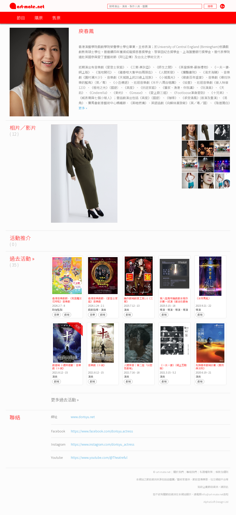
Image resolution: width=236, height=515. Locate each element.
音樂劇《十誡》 (97, 365)
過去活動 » (22, 258)
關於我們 (178, 472)
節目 (21, 18)
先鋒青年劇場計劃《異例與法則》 (210, 366)
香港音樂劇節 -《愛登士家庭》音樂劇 (103, 299)
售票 (56, 18)
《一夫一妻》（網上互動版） (173, 366)
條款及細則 (222, 472)
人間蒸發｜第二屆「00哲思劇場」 (138, 366)
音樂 (56, 314)
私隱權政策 (206, 472)
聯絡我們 (192, 472)
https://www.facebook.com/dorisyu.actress (102, 431)
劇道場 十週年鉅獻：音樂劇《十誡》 (66, 366)
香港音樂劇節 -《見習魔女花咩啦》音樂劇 (67, 299)
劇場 (66, 314)
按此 (225, 487)
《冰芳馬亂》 (203, 298)
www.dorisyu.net (83, 416)
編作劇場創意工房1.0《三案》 (138, 299)
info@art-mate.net (212, 494)
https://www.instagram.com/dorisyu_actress (102, 444)
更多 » (83, 108)
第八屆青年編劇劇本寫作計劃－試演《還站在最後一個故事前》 (174, 301)
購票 (38, 18)
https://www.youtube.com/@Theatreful (99, 457)
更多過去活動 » (65, 399)
